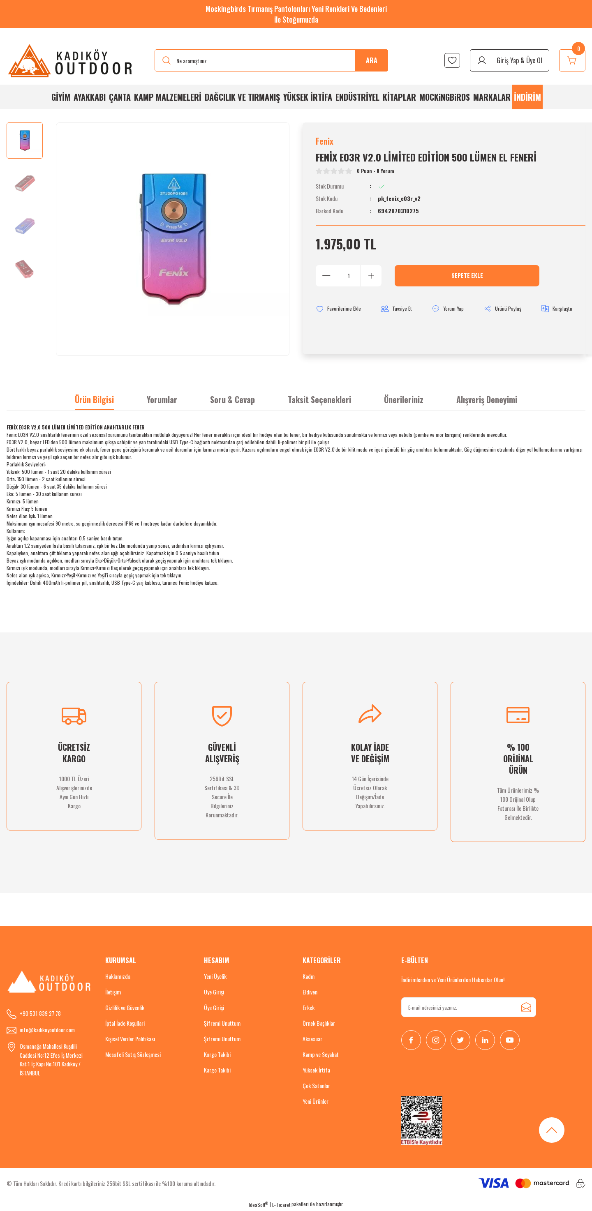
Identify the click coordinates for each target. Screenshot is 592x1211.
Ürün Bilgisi (94, 400)
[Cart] (572, 60)
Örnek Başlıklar (319, 1024)
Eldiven (310, 992)
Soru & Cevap (232, 400)
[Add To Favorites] (339, 311)
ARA (371, 60)
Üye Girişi (214, 992)
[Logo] (70, 60)
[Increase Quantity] (371, 277)
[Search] (271, 60)
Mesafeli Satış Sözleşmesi (133, 1055)
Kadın (308, 977)
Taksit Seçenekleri (319, 400)
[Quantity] (349, 277)
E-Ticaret (281, 1205)
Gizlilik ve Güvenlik (124, 1008)
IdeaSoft (258, 1205)
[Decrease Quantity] (326, 277)
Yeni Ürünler (315, 1102)
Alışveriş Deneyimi (486, 400)
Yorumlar (162, 400)
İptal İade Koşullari (125, 1024)
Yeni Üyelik (215, 977)
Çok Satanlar (316, 1086)
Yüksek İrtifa (316, 1070)
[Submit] (526, 1008)
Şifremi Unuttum (222, 1024)
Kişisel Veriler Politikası (130, 1039)
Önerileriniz (403, 400)
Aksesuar (312, 1039)
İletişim (113, 992)
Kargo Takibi (217, 1055)
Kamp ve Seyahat (321, 1055)
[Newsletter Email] (468, 1008)
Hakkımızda (117, 977)
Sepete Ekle (467, 277)
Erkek (308, 1008)
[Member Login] (509, 60)
